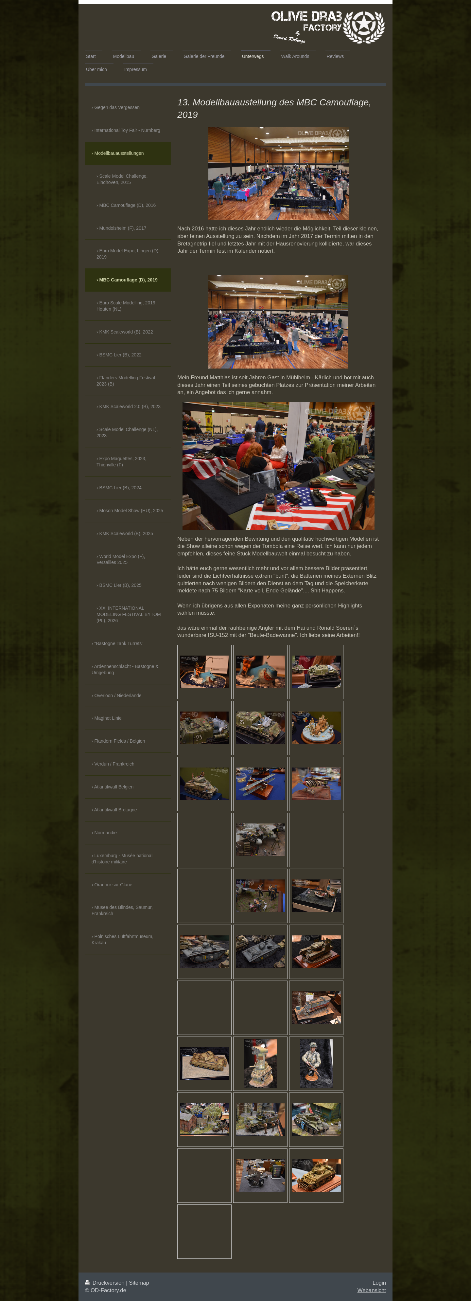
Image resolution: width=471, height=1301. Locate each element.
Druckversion (105, 1283)
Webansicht (372, 1290)
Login (379, 1283)
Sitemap (139, 1283)
